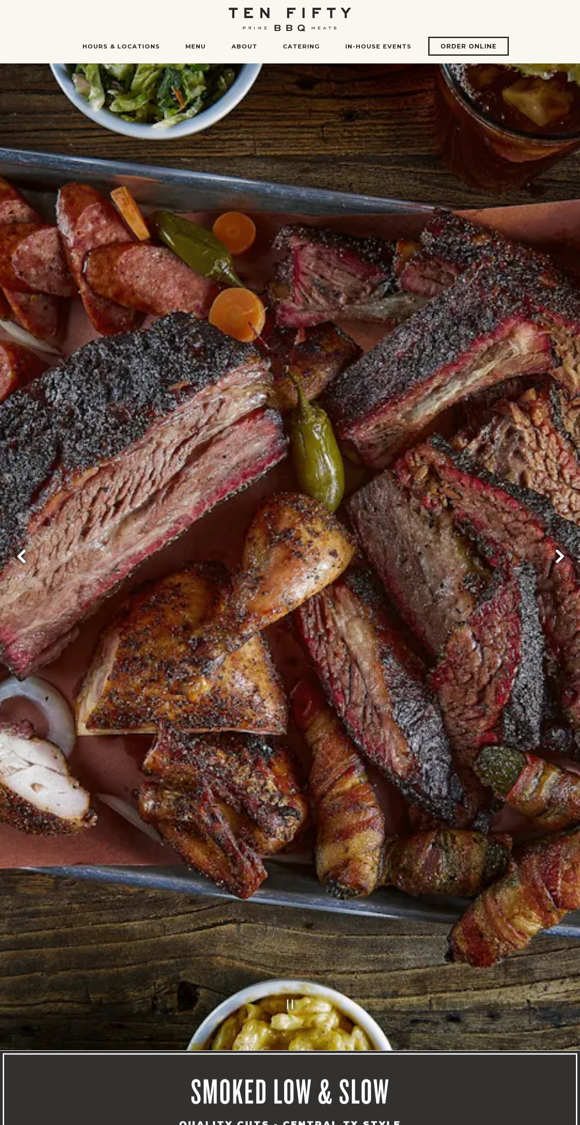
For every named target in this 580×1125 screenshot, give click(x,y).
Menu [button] (195, 46)
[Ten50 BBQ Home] (290, 19)
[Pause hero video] (290, 968)
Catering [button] (301, 46)
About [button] (244, 46)
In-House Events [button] (378, 46)
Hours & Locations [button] (121, 46)
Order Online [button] (468, 46)
